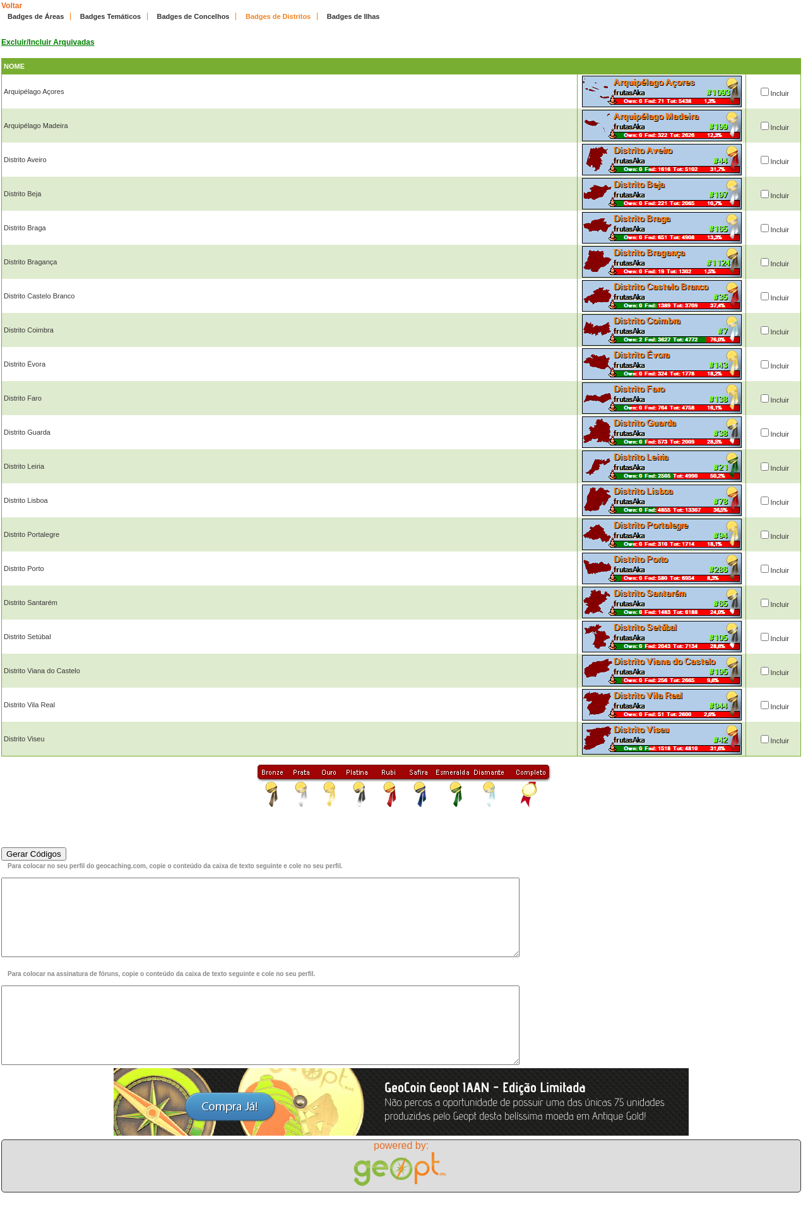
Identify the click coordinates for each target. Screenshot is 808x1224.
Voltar (11, 5)
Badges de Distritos (278, 16)
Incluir (780, 93)
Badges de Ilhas (353, 16)
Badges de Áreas (36, 16)
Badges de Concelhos (193, 16)
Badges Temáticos (110, 16)
